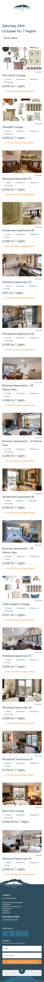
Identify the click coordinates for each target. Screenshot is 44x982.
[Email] (22, 955)
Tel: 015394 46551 (9, 898)
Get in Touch (7, 928)
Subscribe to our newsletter (22, 962)
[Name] (22, 948)
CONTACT (6, 895)
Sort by (7, 38)
